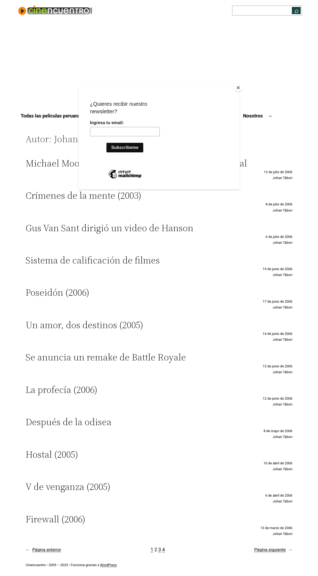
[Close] (238, 88)
